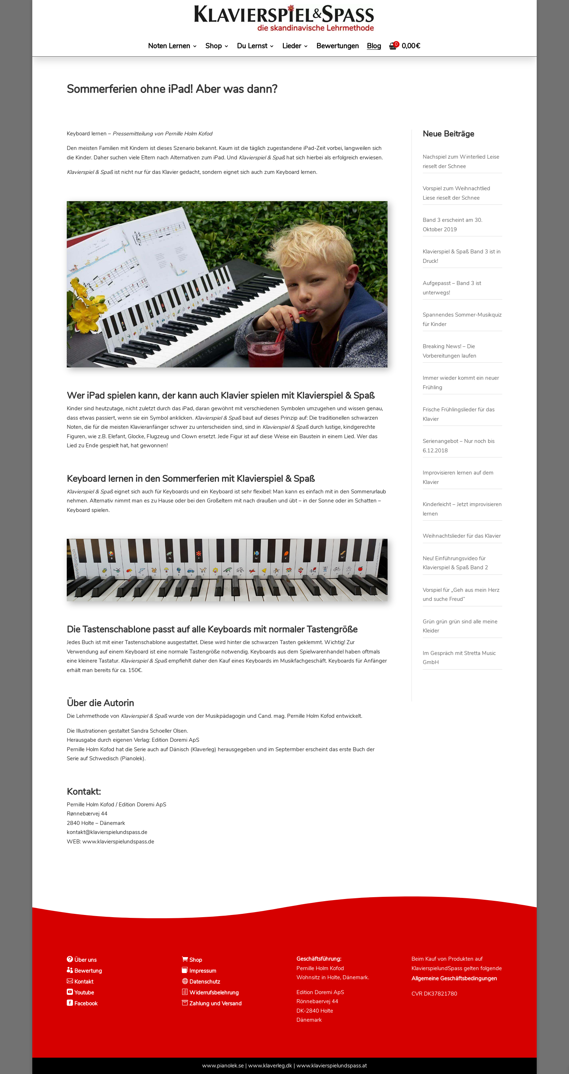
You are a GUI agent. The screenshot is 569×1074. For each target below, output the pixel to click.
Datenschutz (204, 981)
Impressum (202, 971)
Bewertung (87, 971)
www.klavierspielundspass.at (331, 1065)
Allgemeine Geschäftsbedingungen (454, 978)
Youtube (83, 992)
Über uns (85, 960)
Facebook (85, 1003)
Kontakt (83, 981)
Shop (195, 960)
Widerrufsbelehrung (214, 992)
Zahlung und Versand (215, 1003)
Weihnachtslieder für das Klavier (462, 536)
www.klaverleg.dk (270, 1065)
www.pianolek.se (223, 1065)
